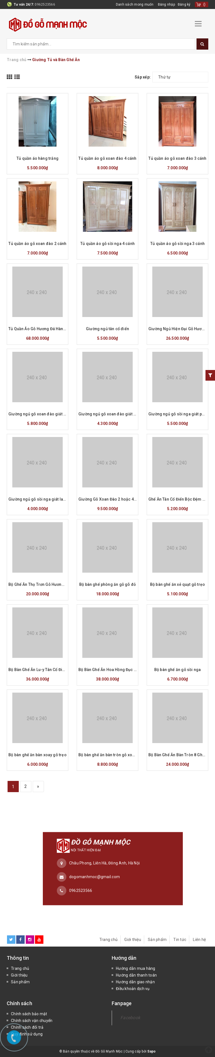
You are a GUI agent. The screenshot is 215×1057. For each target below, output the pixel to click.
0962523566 (45, 4)
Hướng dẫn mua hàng (135, 968)
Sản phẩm (157, 939)
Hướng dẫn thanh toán (136, 975)
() (204, 4)
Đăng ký (184, 4)
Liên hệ (199, 939)
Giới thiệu (132, 939)
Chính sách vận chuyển (31, 1020)
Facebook (130, 1017)
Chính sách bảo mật (29, 1014)
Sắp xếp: (143, 77)
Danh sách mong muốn (135, 4)
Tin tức (179, 939)
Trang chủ (108, 939)
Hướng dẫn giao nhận (135, 982)
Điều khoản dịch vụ (133, 988)
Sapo (151, 1051)
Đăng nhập (166, 4)
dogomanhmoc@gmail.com (94, 877)
